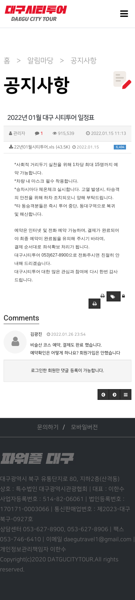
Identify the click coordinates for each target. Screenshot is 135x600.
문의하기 (48, 427)
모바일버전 (84, 427)
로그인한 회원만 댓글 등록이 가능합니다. (67, 370)
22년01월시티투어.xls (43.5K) (67, 147)
